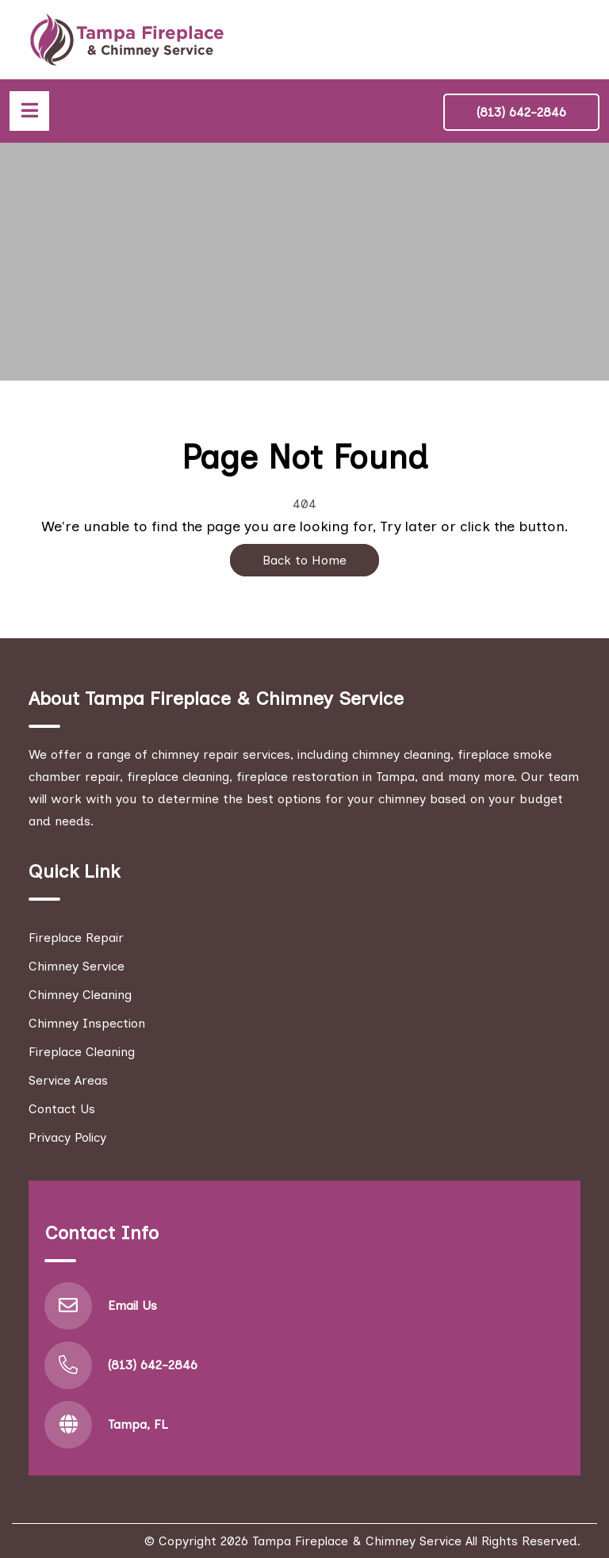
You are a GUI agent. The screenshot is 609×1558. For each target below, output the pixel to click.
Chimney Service (76, 966)
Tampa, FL (138, 1424)
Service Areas (68, 1080)
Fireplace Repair (76, 937)
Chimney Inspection (87, 1023)
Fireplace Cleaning (82, 1051)
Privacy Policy (67, 1137)
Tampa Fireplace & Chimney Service (357, 1540)
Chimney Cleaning (80, 994)
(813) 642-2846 (521, 112)
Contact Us (62, 1108)
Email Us (132, 1305)
